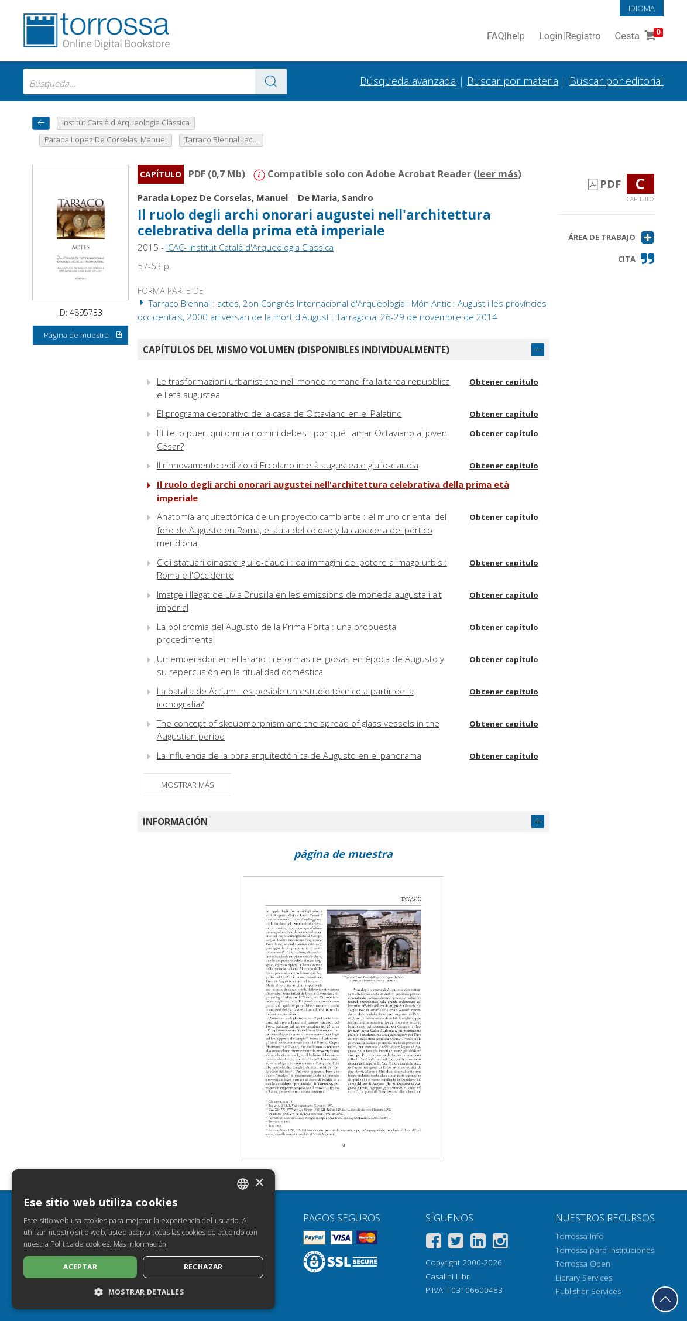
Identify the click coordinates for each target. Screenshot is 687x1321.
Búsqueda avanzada (408, 81)
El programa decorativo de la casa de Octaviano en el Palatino (279, 413)
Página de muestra (83, 335)
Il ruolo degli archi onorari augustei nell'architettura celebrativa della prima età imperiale (314, 222)
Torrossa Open (582, 1263)
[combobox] (155, 81)
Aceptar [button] (80, 1267)
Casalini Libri (448, 1276)
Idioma (641, 8)
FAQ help (506, 36)
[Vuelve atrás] (41, 123)
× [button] (259, 1183)
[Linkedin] (478, 1243)
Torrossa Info (579, 1236)
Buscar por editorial (616, 81)
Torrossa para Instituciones (604, 1250)
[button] (611, 237)
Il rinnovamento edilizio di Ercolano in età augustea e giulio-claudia (287, 465)
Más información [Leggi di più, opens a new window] (140, 1244)
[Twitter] (456, 1243)
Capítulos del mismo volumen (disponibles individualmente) (296, 349)
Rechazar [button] (203, 1267)
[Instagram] (500, 1243)
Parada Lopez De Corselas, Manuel (213, 197)
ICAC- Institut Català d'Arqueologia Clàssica (250, 247)
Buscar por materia (512, 81)
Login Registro (570, 36)
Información (175, 821)
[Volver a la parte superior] (665, 1299)
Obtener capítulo (503, 382)
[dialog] (143, 1239)
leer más (497, 173)
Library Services (583, 1277)
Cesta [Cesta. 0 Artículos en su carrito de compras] (638, 36)
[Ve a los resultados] (271, 81)
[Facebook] (434, 1243)
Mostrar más (187, 784)
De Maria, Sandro (335, 197)
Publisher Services (588, 1291)
